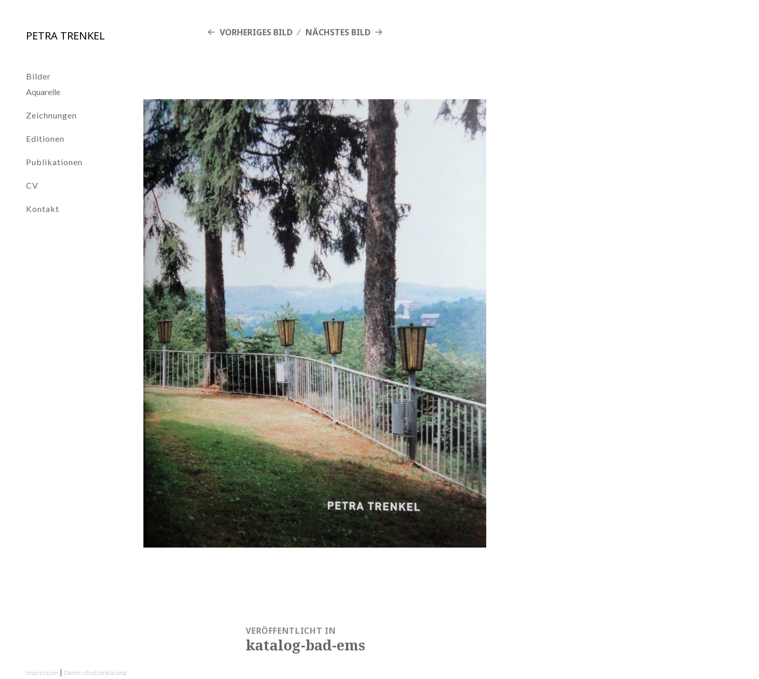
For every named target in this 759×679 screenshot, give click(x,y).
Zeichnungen (51, 115)
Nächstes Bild (337, 32)
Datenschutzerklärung (95, 672)
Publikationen (54, 162)
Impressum (42, 672)
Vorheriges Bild (256, 32)
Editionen (45, 138)
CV (32, 185)
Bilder (38, 76)
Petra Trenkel (65, 36)
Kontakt (42, 209)
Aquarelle (43, 92)
